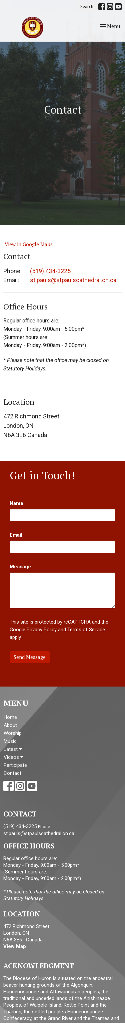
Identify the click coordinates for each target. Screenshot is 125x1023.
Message (20, 567)
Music (10, 741)
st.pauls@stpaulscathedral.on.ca (73, 279)
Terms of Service (86, 630)
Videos (13, 757)
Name (16, 503)
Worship (13, 733)
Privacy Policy (42, 630)
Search (86, 6)
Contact (12, 773)
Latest (13, 749)
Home (10, 717)
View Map (14, 946)
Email (16, 535)
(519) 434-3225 (50, 270)
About (10, 725)
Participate (15, 765)
